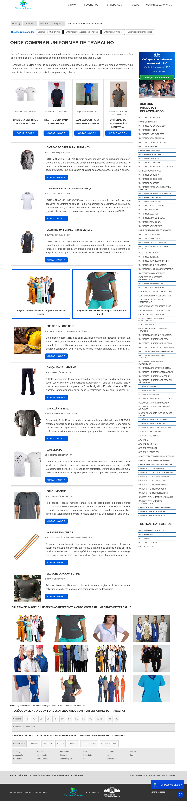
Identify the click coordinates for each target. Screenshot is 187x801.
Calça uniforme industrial (151, 314)
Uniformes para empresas (151, 134)
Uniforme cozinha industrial (152, 265)
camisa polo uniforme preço (152, 481)
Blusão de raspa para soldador (154, 403)
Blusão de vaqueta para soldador (155, 399)
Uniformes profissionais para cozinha (153, 247)
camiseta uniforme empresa (152, 512)
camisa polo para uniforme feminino (156, 473)
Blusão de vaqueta (147, 387)
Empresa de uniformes (149, 171)
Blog (135, 5)
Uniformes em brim (147, 543)
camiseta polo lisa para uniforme (155, 507)
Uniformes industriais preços (153, 339)
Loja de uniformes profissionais (154, 230)
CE (90, 719)
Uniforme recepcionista (150, 163)
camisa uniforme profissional (153, 493)
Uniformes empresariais (150, 202)
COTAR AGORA (26, 133)
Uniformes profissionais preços (140, 32)
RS (69, 719)
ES (41, 719)
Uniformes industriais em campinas (155, 372)
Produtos (114, 5)
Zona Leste (73, 744)
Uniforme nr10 (145, 535)
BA (83, 719)
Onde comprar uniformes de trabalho (152, 330)
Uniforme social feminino (151, 138)
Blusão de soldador (148, 395)
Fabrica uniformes (147, 325)
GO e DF (99, 719)
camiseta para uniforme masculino (155, 497)
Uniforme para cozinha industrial (155, 335)
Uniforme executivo (148, 214)
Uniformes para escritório (151, 206)
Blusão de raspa (146, 391)
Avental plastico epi (148, 452)
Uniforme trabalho (148, 210)
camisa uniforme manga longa (153, 485)
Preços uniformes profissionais (154, 310)
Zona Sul (60, 744)
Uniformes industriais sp (113, 32)
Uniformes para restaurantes (153, 261)
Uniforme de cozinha (148, 175)
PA (117, 719)
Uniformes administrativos (151, 273)
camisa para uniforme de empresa (155, 464)
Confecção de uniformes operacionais (151, 319)
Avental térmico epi (148, 448)
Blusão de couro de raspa (151, 424)
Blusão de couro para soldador (154, 428)
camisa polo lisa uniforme (151, 469)
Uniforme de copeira (148, 183)
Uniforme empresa (147, 146)
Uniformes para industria (151, 288)
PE (76, 719)
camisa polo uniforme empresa (153, 477)
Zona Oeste (47, 744)
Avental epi (143, 440)
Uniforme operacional (149, 222)
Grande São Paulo (89, 744)
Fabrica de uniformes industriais (154, 296)
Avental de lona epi (148, 444)
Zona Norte (34, 744)
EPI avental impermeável (150, 432)
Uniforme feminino (147, 130)
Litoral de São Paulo (109, 744)
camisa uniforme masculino (152, 489)
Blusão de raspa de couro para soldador (154, 408)
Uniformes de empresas (150, 226)
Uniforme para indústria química (154, 368)
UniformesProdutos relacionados (152, 107)
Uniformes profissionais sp (152, 142)
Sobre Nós (91, 5)
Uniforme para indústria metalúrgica (150, 363)
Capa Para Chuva (146, 547)
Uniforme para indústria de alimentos (152, 356)
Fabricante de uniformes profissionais (150, 301)
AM (109, 719)
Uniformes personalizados (152, 126)
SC (62, 719)
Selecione (17, 719)
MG (33, 719)
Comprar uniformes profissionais (155, 292)
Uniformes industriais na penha (154, 376)
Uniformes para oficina (150, 238)
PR (55, 719)
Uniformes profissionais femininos (155, 167)
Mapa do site (168, 775)
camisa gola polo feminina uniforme (156, 456)
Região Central (19, 744)
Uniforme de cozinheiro (150, 179)
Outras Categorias (156, 524)
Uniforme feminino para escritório (155, 269)
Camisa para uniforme (149, 150)
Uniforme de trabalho (149, 155)
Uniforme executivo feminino (49, 32)
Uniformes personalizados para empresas (82, 32)
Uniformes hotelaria (148, 257)
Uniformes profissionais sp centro (156, 347)
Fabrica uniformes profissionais (154, 306)
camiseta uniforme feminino (152, 516)
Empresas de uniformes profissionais (150, 278)
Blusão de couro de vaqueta (152, 420)
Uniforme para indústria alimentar (155, 351)
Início (72, 5)
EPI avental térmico (148, 436)
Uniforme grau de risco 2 (151, 530)
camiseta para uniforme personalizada (150, 502)
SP (48, 719)
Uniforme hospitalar (148, 159)
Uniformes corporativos (150, 198)
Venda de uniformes (148, 253)
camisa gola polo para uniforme (154, 460)
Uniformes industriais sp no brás (155, 343)
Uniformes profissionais (150, 118)
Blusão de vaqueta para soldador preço (155, 414)
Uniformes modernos (149, 234)
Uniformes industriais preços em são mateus (155, 381)
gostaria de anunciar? (159, 5)
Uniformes (143, 539)
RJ (27, 719)
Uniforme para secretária (151, 218)
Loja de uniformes (147, 122)
